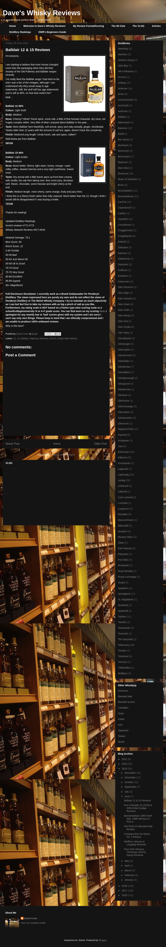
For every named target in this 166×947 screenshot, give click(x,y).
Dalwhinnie (124, 258)
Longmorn (123, 508)
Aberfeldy (123, 48)
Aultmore (123, 111)
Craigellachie (125, 236)
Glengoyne (124, 383)
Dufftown (122, 270)
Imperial (122, 434)
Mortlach (122, 531)
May (127, 861)
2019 (125, 768)
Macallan (123, 514)
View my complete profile (33, 923)
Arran (121, 94)
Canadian (123, 707)
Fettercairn (124, 281)
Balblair (24, 338)
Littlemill (122, 491)
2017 (125, 890)
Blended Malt (125, 696)
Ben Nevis (123, 139)
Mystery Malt (125, 537)
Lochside (123, 503)
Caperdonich (125, 207)
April (127, 865)
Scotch (52, 338)
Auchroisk (123, 105)
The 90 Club (118, 26)
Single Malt (63, 338)
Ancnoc (122, 77)
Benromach (124, 156)
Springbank (124, 593)
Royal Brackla (125, 571)
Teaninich (123, 633)
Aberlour (122, 54)
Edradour (123, 275)
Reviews (44, 338)
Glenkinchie (124, 389)
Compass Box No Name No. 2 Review (137, 835)
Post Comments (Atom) (63, 455)
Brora (121, 185)
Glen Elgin (123, 292)
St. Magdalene (125, 599)
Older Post (100, 443)
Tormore (122, 662)
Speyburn (123, 588)
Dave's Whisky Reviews (42, 13)
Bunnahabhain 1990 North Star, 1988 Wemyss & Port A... (138, 818)
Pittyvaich (123, 554)
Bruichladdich (125, 190)
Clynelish (123, 219)
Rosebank (123, 565)
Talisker (122, 616)
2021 (125, 759)
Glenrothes (124, 412)
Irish (120, 724)
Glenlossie (123, 400)
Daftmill (122, 241)
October (129, 782)
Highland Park (125, 429)
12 (14, 338)
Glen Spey (123, 332)
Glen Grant (124, 304)
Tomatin (122, 650)
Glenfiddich (124, 372)
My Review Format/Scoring (88, 26)
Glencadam (124, 349)
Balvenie (122, 128)
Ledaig (121, 480)
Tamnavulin (124, 627)
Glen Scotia (124, 327)
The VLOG (138, 26)
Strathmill (123, 611)
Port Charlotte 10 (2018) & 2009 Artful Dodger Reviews (138, 808)
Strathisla (123, 605)
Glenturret (123, 423)
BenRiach (123, 145)
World (121, 741)
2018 (125, 885)
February (129, 875)
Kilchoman (123, 452)
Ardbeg (122, 82)
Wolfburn (123, 673)
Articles (156, 26)
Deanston (123, 264)
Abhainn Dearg (126, 60)
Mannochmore (125, 520)
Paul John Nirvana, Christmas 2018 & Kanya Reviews (135, 852)
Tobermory (123, 645)
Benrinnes (123, 150)
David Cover (30, 918)
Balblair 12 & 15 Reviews (137, 800)
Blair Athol (123, 168)
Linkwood (123, 485)
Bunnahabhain (125, 196)
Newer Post (13, 443)
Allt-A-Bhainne (125, 71)
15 (18, 338)
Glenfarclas (124, 366)
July (127, 791)
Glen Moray (124, 315)
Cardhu (122, 213)
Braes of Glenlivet (127, 179)
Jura (120, 446)
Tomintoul (123, 656)
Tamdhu (122, 622)
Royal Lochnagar (127, 576)
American (123, 690)
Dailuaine (123, 247)
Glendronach (125, 355)
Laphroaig (123, 474)
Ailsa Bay (123, 65)
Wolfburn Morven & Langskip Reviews (135, 843)
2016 (125, 895)
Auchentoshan (125, 99)
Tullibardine (124, 667)
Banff (120, 133)
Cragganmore (125, 230)
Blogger (102, 940)
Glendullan (124, 361)
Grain (121, 713)
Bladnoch (123, 162)
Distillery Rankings (20, 32)
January (129, 879)
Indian (121, 719)
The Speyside (125, 639)
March (128, 870)
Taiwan (122, 736)
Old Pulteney (125, 548)
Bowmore (123, 173)
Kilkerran (122, 457)
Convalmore (124, 224)
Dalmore (122, 253)
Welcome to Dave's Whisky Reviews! (44, 26)
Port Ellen (123, 559)
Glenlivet (122, 395)
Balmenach (124, 122)
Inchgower (123, 440)
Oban (121, 542)
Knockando (124, 463)
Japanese (123, 730)
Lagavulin (123, 469)
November (130, 777)
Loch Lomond (125, 497)
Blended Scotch (126, 702)
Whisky (73, 338)
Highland (34, 338)
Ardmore (122, 88)
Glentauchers (125, 417)
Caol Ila (122, 202)
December (130, 772)
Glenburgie (124, 344)
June (127, 796)
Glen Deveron (125, 287)
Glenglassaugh (126, 378)
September (130, 786)
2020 (125, 763)
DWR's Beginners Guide (52, 32)
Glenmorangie (125, 406)
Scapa (121, 582)
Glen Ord (123, 321)
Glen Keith (123, 310)
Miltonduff (123, 525)
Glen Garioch (125, 298)
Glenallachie (124, 338)
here (102, 311)
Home (12, 26)
